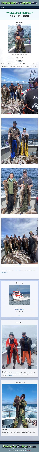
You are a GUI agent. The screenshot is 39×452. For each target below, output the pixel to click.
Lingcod (19, 114)
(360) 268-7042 (18, 270)
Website (20, 61)
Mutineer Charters (19, 309)
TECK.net (28, 450)
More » (19, 315)
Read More (9, 375)
